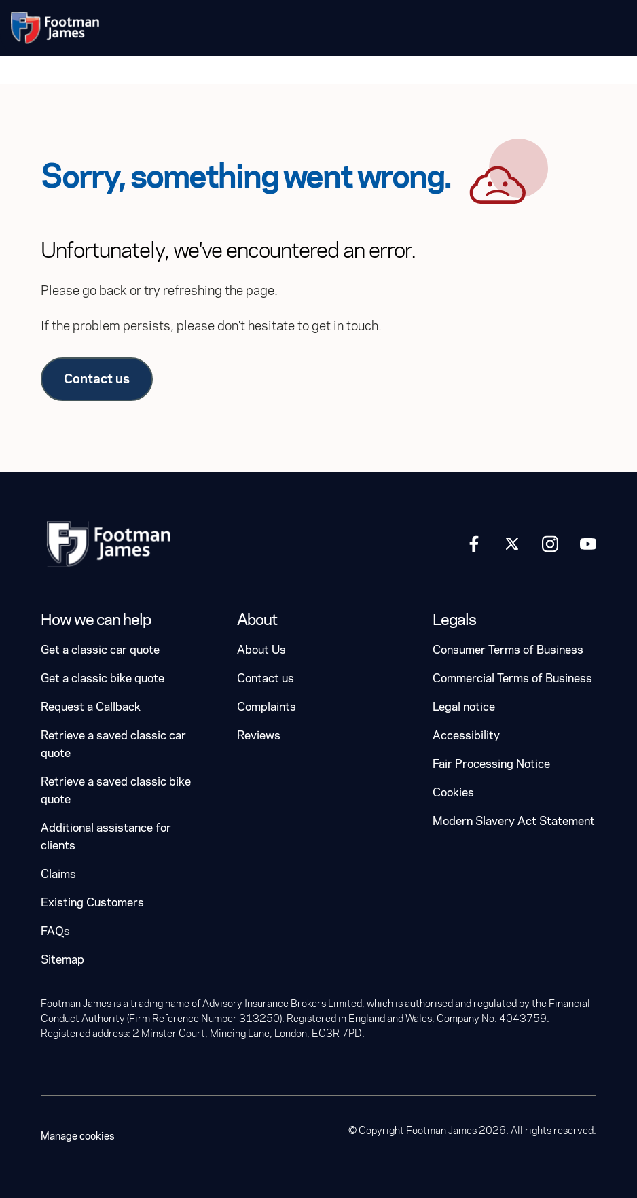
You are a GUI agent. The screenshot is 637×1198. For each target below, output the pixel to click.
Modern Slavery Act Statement (514, 821)
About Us (261, 650)
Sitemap (62, 960)
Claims (58, 874)
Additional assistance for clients (106, 836)
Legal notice (464, 707)
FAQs (55, 931)
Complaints (266, 707)
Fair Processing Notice (491, 764)
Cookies (453, 792)
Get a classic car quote (100, 650)
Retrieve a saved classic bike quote (116, 790)
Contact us (97, 378)
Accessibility (466, 735)
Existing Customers (92, 903)
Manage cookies (78, 1136)
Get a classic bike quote (102, 678)
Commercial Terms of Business (512, 678)
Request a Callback (91, 707)
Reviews (258, 735)
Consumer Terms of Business (508, 650)
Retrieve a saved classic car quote (113, 744)
